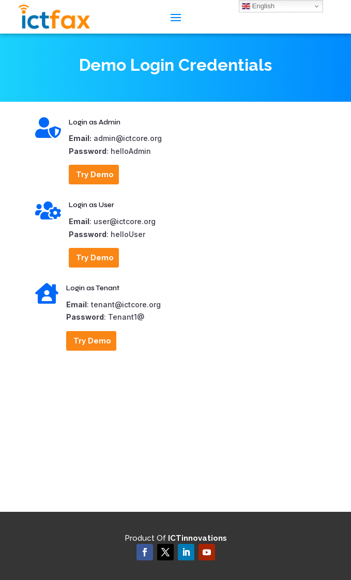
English (258, 6)
